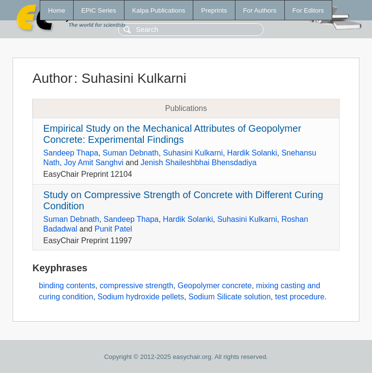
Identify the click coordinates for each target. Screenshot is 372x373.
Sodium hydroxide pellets (140, 297)
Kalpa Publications (159, 10)
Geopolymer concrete (215, 285)
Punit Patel (113, 229)
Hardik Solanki (252, 153)
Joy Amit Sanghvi (94, 162)
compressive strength (136, 285)
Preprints (214, 10)
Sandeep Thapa (70, 153)
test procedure (300, 297)
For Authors (260, 10)
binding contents (67, 285)
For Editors (308, 10)
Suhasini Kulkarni (193, 153)
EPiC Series (98, 10)
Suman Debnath (131, 153)
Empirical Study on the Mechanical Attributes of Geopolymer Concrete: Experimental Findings (172, 134)
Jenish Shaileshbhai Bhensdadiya (198, 162)
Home (56, 10)
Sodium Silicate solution (229, 297)
